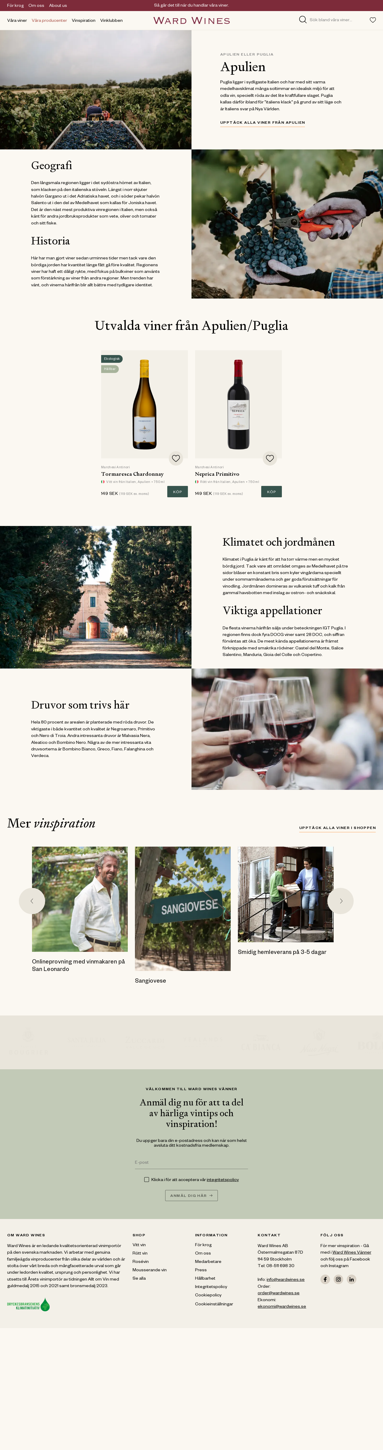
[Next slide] (340, 901)
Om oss (36, 6)
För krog (15, 6)
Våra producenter (49, 21)
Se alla (139, 1279)
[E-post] (191, 1163)
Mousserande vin (150, 1270)
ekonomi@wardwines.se (282, 1307)
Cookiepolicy (208, 1295)
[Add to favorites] (176, 458)
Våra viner (17, 21)
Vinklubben (111, 21)
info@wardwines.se (286, 1280)
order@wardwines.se (279, 1293)
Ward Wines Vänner (351, 1253)
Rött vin (140, 1254)
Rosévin (141, 1262)
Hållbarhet (205, 1279)
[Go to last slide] (32, 901)
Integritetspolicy (211, 1287)
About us (58, 6)
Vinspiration (83, 21)
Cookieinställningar (214, 1304)
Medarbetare (208, 1262)
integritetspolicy (223, 1180)
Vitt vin (139, 1245)
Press (201, 1270)
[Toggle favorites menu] (373, 20)
